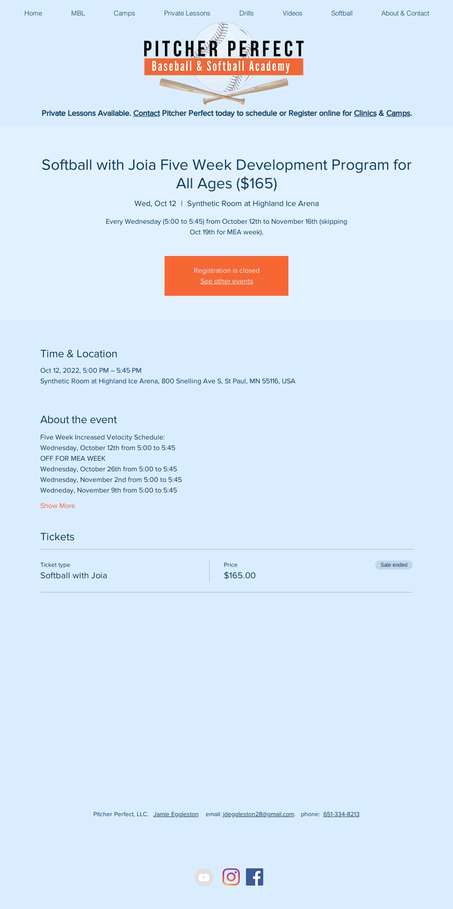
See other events (226, 281)
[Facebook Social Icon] (254, 877)
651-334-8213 (341, 813)
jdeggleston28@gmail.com (258, 813)
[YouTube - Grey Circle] (204, 877)
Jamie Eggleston (176, 813)
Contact (146, 113)
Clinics (365, 113)
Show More (57, 505)
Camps (398, 113)
